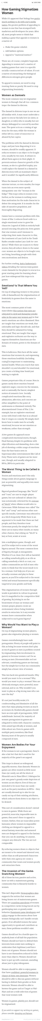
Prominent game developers (23, 912)
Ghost (38, 1019)
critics (5, 915)
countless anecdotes (20, 903)
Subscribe (37, 2)
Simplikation (5, 1019)
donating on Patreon (23, 1013)
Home (6, 2)
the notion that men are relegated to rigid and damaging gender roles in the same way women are (20, 314)
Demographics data (29, 893)
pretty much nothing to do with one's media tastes (21, 21)
